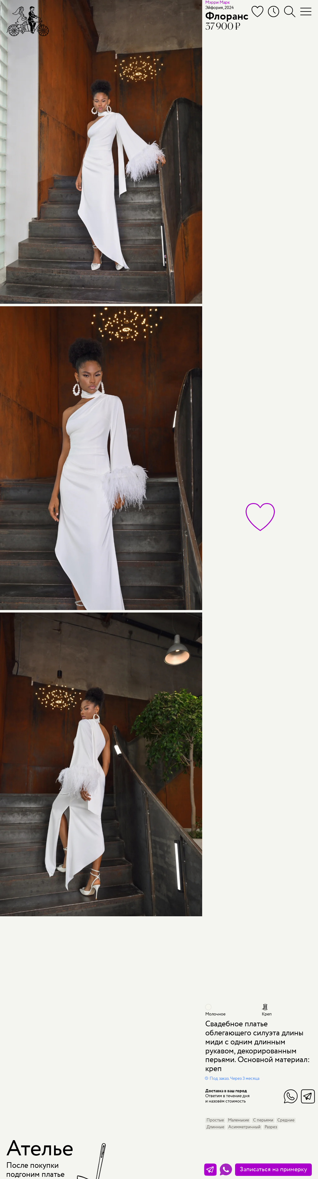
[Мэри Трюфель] (28, 21)
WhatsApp (291, 1096)
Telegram (308, 1096)
